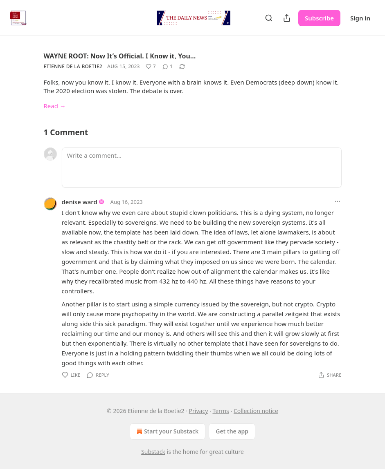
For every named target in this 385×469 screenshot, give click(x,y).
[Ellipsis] (337, 201)
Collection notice (256, 411)
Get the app (232, 431)
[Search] (269, 18)
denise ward (79, 202)
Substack (153, 452)
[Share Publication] (287, 18)
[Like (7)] (150, 66)
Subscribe (319, 18)
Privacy (198, 411)
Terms (220, 411)
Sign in (360, 18)
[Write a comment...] (201, 167)
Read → (55, 106)
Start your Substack (166, 431)
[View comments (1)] (167, 66)
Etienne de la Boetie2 (73, 66)
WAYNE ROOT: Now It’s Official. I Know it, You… (120, 55)
